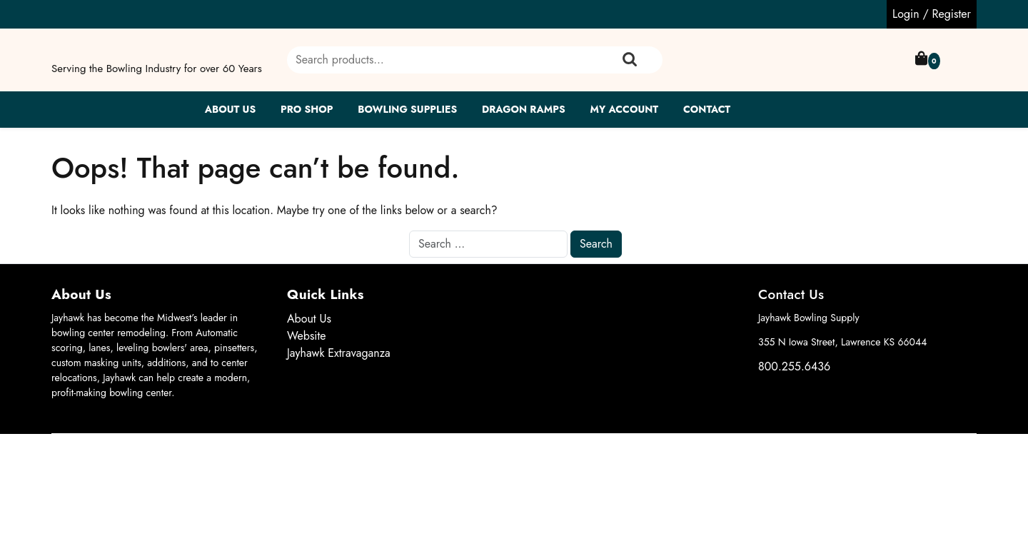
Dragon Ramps (523, 109)
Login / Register (931, 14)
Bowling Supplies (407, 109)
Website (306, 336)
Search (630, 60)
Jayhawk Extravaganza (338, 353)
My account (624, 109)
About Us (230, 109)
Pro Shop (307, 109)
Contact (706, 109)
